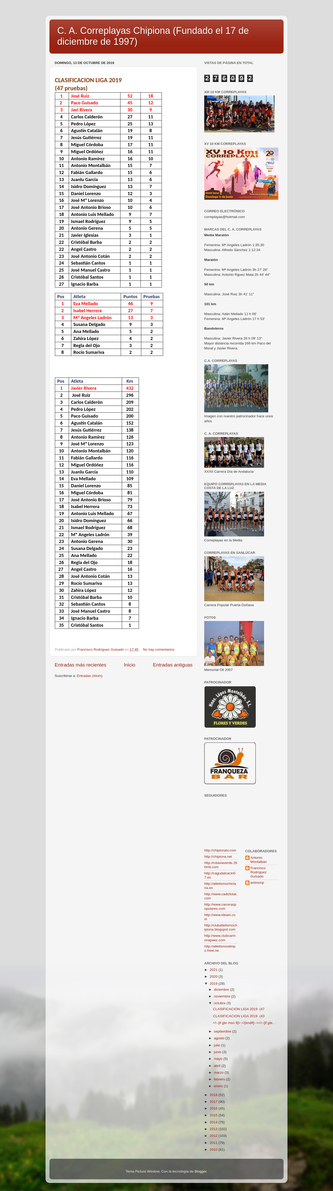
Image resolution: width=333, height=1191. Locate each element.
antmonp (257, 883)
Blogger (201, 1171)
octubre (220, 1003)
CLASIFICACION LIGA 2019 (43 (239, 1016)
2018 (214, 1095)
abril (217, 1066)
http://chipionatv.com (220, 850)
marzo (219, 1072)
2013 (214, 1129)
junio (218, 1052)
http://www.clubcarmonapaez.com (220, 938)
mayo (218, 1059)
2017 (214, 1102)
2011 (214, 1143)
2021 (214, 970)
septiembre (223, 1031)
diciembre (222, 989)
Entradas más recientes (80, 665)
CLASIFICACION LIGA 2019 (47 (239, 1009)
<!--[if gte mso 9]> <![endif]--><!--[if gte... (244, 1023)
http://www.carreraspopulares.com (220, 906)
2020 (214, 976)
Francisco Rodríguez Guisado (259, 872)
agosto (219, 1038)
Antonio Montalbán (259, 860)
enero (219, 1086)
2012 (214, 1136)
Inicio (129, 665)
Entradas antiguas (173, 665)
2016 (214, 1108)
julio (217, 1045)
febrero (220, 1079)
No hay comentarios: (159, 649)
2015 (214, 1115)
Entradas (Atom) (90, 676)
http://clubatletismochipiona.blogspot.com (220, 927)
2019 (214, 983)
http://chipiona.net (218, 857)
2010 (214, 1149)
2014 (214, 1122)
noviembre (222, 996)
